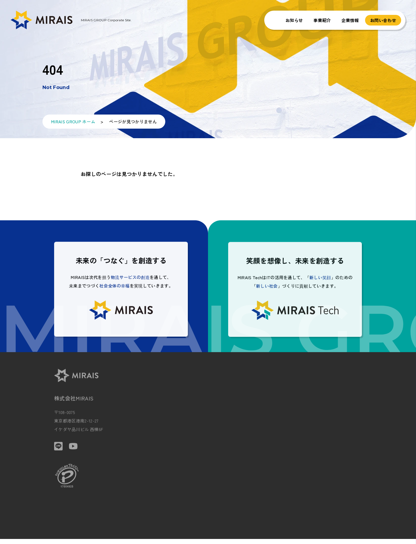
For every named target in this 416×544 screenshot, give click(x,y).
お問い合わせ (383, 20)
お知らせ (294, 20)
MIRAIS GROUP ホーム (73, 123)
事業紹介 (322, 20)
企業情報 (350, 20)
